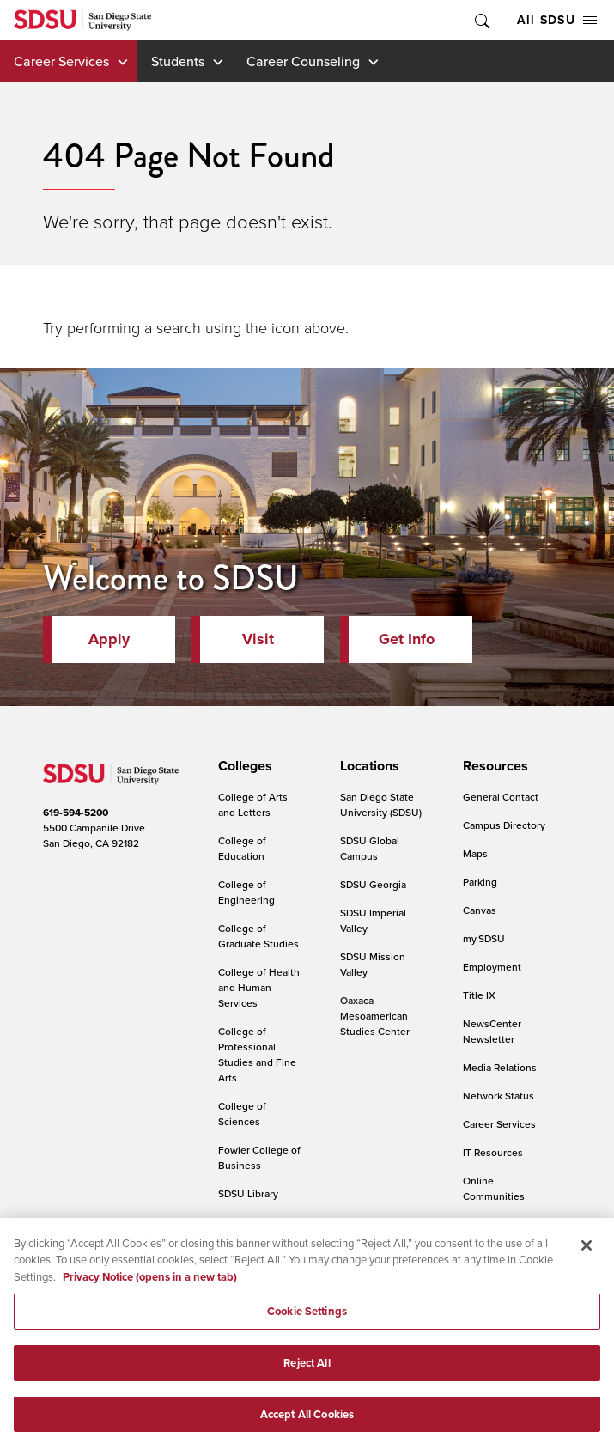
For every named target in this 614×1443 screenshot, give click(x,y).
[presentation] (242, 766)
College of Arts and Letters (253, 804)
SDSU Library (248, 1193)
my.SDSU (484, 938)
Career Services (61, 61)
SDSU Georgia (373, 884)
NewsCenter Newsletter (492, 1031)
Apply (109, 639)
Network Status (498, 1095)
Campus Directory (504, 825)
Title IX (479, 995)
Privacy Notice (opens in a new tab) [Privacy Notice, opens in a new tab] (150, 1285)
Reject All (306, 1371)
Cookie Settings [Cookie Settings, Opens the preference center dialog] (307, 1320)
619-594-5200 (75, 812)
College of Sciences (242, 1114)
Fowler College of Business (259, 1157)
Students (177, 61)
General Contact (500, 796)
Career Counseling (303, 61)
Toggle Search (481, 20)
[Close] (586, 1254)
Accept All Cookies (307, 1423)
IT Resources (493, 1152)
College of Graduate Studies (258, 936)
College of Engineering (246, 892)
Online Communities (494, 1188)
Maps (475, 853)
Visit (258, 639)
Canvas (479, 910)
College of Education (242, 848)
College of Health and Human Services (259, 987)
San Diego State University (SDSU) (381, 804)
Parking (480, 881)
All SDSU (557, 19)
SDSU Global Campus (369, 848)
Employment (492, 966)
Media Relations (500, 1067)
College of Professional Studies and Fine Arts (257, 1054)
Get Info (407, 639)
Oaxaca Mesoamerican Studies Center (375, 1015)
